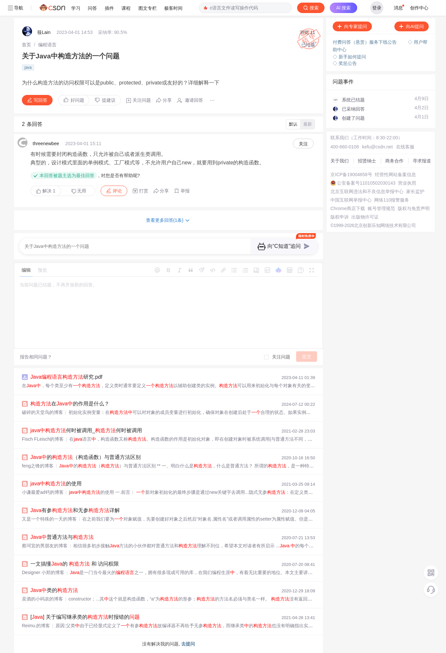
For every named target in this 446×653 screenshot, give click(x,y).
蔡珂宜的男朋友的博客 (45, 545)
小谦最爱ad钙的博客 (43, 492)
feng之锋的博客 (38, 465)
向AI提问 (411, 26)
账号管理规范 (381, 208)
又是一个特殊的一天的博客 (49, 519)
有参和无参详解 (75, 510)
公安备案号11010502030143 (366, 183)
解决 (46, 190)
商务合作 (394, 160)
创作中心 (419, 7)
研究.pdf (66, 377)
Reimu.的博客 (36, 625)
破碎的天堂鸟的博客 (42, 412)
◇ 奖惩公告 (345, 63)
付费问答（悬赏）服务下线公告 (365, 42)
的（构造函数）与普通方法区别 (85, 457)
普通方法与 (62, 537)
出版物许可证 (365, 217)
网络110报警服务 (391, 200)
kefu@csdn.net (377, 146)
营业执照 (407, 183)
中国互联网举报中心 (351, 200)
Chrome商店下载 (347, 208)
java (28, 67)
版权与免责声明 (414, 208)
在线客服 (405, 146)
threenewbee (46, 143)
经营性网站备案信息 (395, 174)
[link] (26, 44)
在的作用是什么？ (69, 403)
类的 (54, 590)
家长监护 (415, 191)
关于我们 (339, 160)
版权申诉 (339, 217)
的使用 (56, 483)
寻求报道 (422, 160)
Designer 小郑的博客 (43, 572)
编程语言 (47, 44)
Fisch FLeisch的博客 (43, 439)
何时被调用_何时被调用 (86, 430)
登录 (376, 7)
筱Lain (43, 32)
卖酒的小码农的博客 (42, 598)
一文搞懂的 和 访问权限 (74, 564)
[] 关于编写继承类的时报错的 (85, 617)
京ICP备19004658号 (351, 174)
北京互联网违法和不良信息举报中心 (367, 191)
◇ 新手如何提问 (349, 56)
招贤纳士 (367, 160)
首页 (26, 44)
